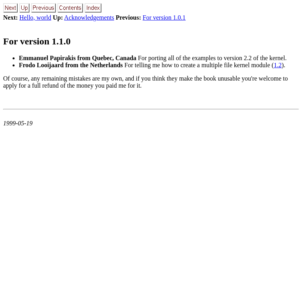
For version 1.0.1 (164, 17)
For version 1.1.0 (37, 41)
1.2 (278, 65)
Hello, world (35, 17)
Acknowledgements (89, 17)
